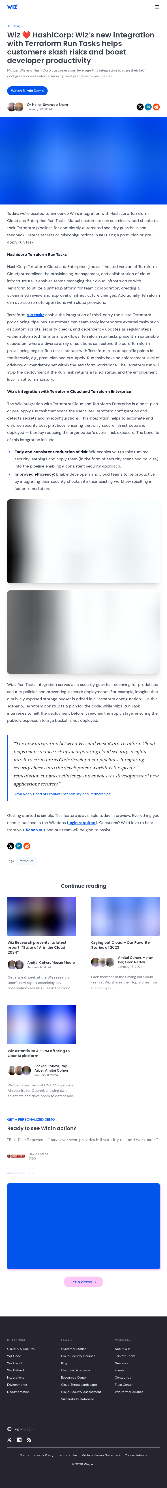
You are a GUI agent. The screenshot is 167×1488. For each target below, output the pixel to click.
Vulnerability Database (77, 1399)
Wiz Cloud (14, 1363)
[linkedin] (148, 107)
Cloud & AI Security (21, 1349)
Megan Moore (63, 962)
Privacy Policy (44, 1455)
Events (119, 1370)
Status (24, 1455)
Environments (17, 1385)
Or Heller (34, 104)
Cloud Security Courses (78, 1356)
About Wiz (122, 1349)
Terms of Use (67, 1455)
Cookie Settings (136, 1455)
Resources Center (74, 1377)
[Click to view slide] (16, 1173)
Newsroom (123, 1363)
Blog (13, 26)
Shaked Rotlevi (46, 1066)
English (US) (21, 1429)
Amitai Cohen (38, 962)
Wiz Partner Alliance (129, 1392)
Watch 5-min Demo (27, 90)
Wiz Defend (15, 1370)
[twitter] (140, 107)
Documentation (18, 1392)
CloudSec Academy (75, 1370)
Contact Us (123, 1377)
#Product (26, 861)
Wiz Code (14, 1356)
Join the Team (125, 1356)
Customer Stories (73, 1349)
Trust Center (124, 1385)
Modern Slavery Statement (100, 1455)
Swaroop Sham (55, 104)
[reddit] (156, 107)
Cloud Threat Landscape (79, 1385)
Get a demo (83, 1282)
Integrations (15, 1377)
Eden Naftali (135, 962)
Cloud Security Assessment (81, 1392)
